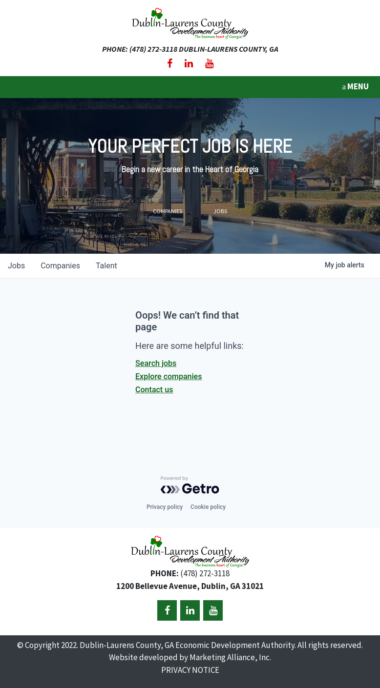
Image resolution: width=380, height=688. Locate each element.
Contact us (154, 389)
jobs (16, 265)
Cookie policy (208, 507)
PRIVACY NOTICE (190, 670)
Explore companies (168, 376)
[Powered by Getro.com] (190, 485)
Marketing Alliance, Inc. (230, 657)
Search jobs (155, 363)
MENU (355, 86)
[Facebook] (170, 63)
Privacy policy (165, 507)
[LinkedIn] (188, 63)
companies (60, 265)
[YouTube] (209, 63)
